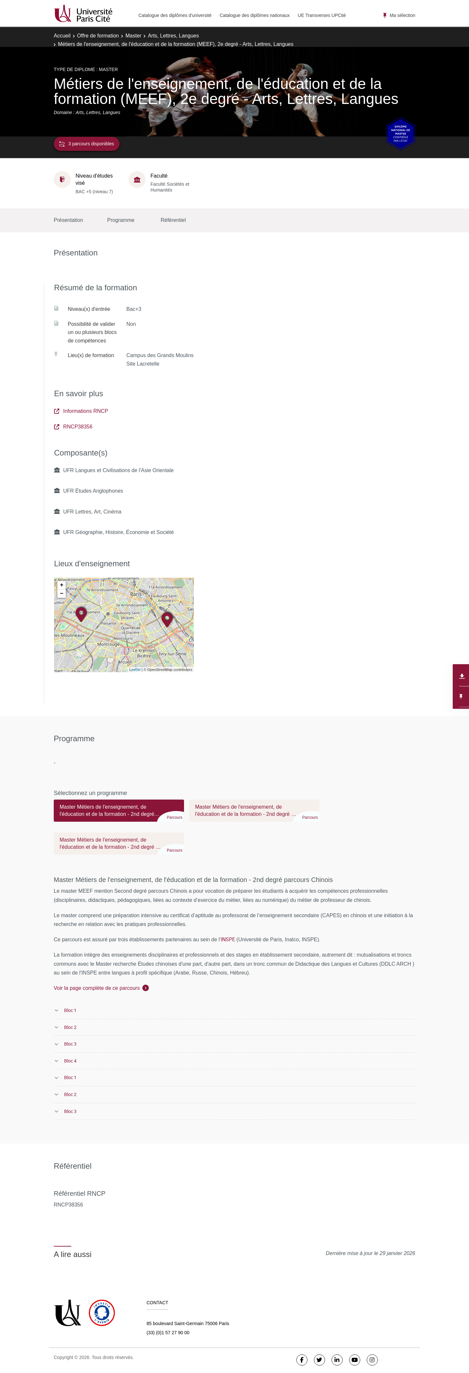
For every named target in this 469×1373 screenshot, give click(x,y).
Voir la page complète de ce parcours (97, 988)
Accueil (62, 35)
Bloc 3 (70, 1044)
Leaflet (135, 669)
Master (133, 35)
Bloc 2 (70, 1027)
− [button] (62, 594)
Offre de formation (98, 35)
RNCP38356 (73, 426)
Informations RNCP (81, 411)
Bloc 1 (70, 1010)
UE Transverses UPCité (322, 15)
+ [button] (62, 585)
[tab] (119, 814)
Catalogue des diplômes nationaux (255, 15)
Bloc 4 (70, 1061)
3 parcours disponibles (86, 144)
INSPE (228, 939)
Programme (121, 220)
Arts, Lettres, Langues (173, 35)
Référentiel (173, 220)
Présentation (68, 220)
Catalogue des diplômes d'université (174, 15)
